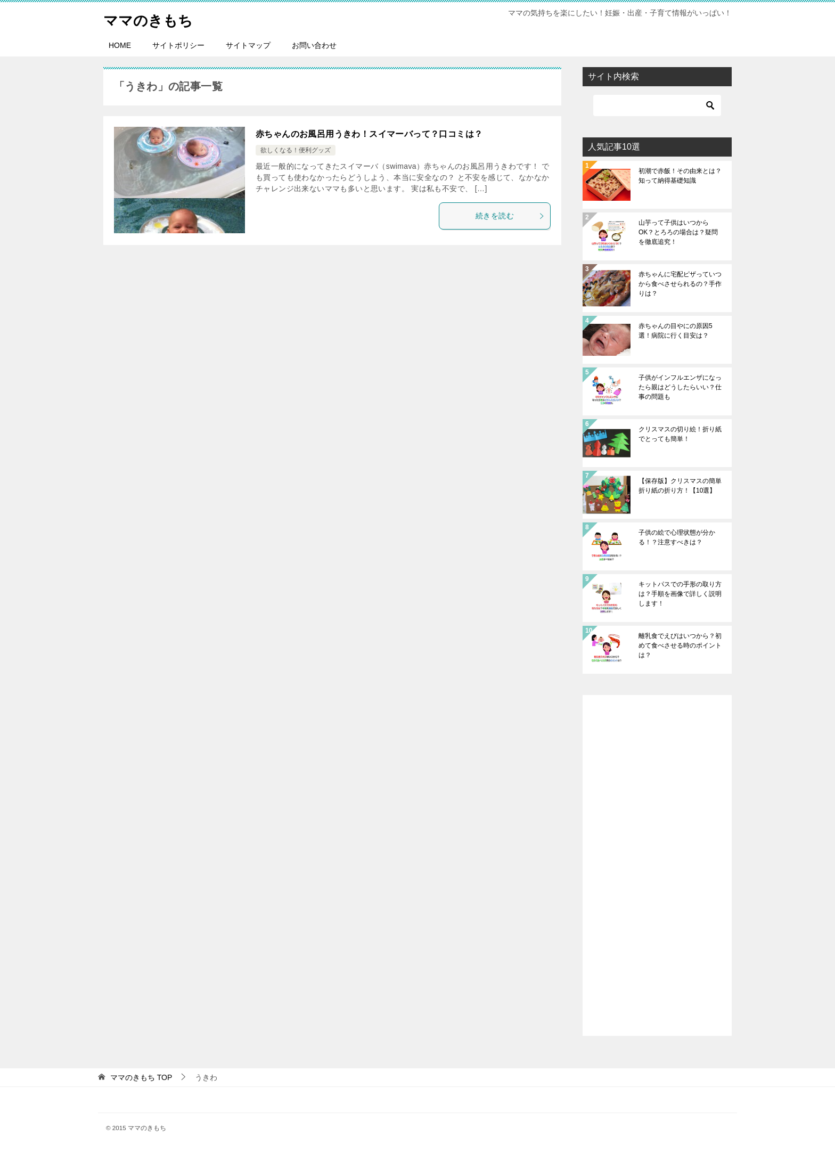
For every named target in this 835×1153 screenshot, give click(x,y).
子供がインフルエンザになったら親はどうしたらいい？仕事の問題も (680, 387)
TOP (141, 1077)
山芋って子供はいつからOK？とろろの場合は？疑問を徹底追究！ (678, 232)
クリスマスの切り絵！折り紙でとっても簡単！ (680, 434)
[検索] (657, 105)
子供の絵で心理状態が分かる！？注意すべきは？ (676, 537)
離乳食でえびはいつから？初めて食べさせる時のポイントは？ (680, 645)
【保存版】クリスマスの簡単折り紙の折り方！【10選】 (680, 485)
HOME (120, 45)
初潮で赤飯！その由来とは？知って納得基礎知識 (680, 175)
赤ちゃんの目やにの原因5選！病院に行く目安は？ (675, 330)
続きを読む (510, 215)
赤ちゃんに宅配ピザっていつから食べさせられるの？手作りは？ (680, 284)
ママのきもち (152, 18)
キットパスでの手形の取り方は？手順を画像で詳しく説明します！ (680, 593)
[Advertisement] (657, 865)
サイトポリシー (178, 45)
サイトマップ (248, 45)
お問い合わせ (314, 45)
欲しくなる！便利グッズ (295, 150)
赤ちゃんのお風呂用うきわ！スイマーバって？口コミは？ (369, 133)
